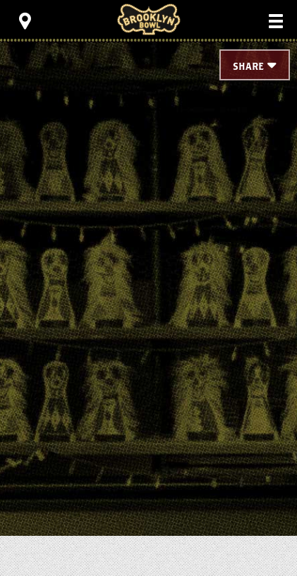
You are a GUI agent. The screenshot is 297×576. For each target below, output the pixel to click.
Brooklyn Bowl (149, 19)
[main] (148, 253)
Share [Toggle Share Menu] (248, 67)
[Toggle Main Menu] (276, 21)
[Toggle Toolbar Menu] (24, 21)
